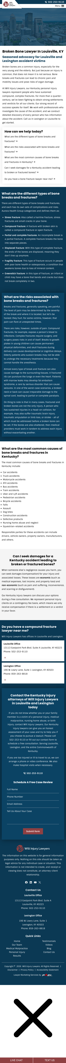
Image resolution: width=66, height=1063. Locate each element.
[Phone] (33, 798)
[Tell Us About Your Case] (33, 817)
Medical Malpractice (17, 948)
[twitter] (39, 882)
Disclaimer (13, 970)
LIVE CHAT (16, 1060)
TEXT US (50, 1060)
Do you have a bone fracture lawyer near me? (29, 179)
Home (17, 941)
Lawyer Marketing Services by (33, 975)
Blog (49, 948)
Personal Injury (17, 952)
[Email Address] (33, 805)
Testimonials (49, 941)
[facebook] (26, 882)
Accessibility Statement (47, 970)
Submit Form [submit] (33, 831)
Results (17, 955)
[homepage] (33, 848)
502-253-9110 (54, 2)
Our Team (17, 944)
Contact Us (49, 952)
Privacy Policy (27, 970)
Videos (49, 944)
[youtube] (35, 882)
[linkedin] (30, 882)
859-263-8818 (19, 673)
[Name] (33, 790)
